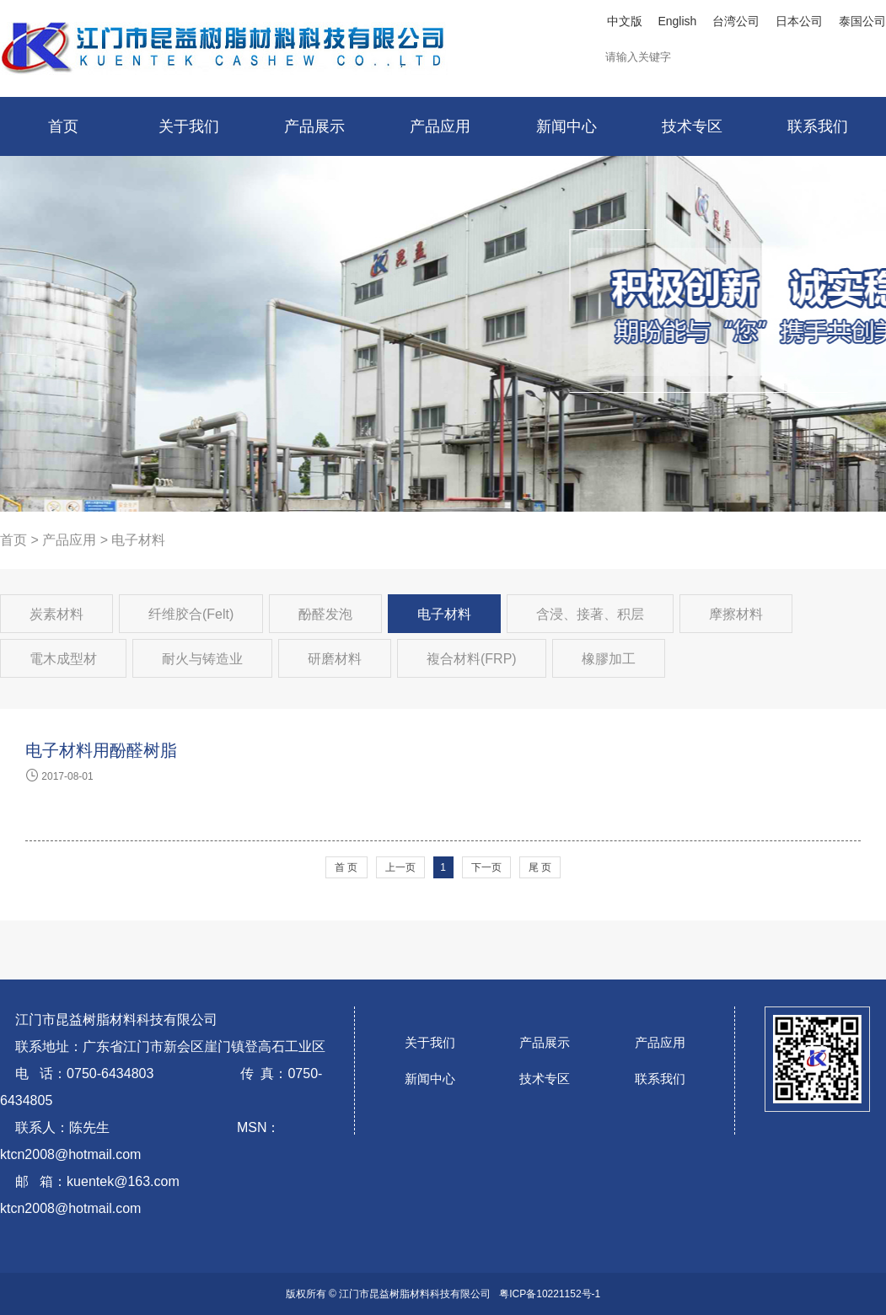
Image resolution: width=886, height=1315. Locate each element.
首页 (13, 540)
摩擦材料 (736, 614)
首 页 (346, 867)
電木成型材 (63, 659)
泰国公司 (862, 21)
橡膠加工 (609, 659)
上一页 (400, 867)
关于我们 (430, 1042)
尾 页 (540, 867)
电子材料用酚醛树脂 (101, 750)
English (677, 21)
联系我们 (660, 1078)
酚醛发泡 (325, 614)
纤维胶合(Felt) (191, 614)
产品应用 (69, 540)
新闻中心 (430, 1078)
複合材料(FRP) (472, 659)
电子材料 (444, 614)
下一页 (486, 867)
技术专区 (544, 1078)
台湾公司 (736, 21)
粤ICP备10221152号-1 (549, 1294)
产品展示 (544, 1042)
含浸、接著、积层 (590, 614)
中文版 (624, 21)
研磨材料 (335, 659)
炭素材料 (56, 614)
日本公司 (799, 21)
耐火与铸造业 (202, 659)
